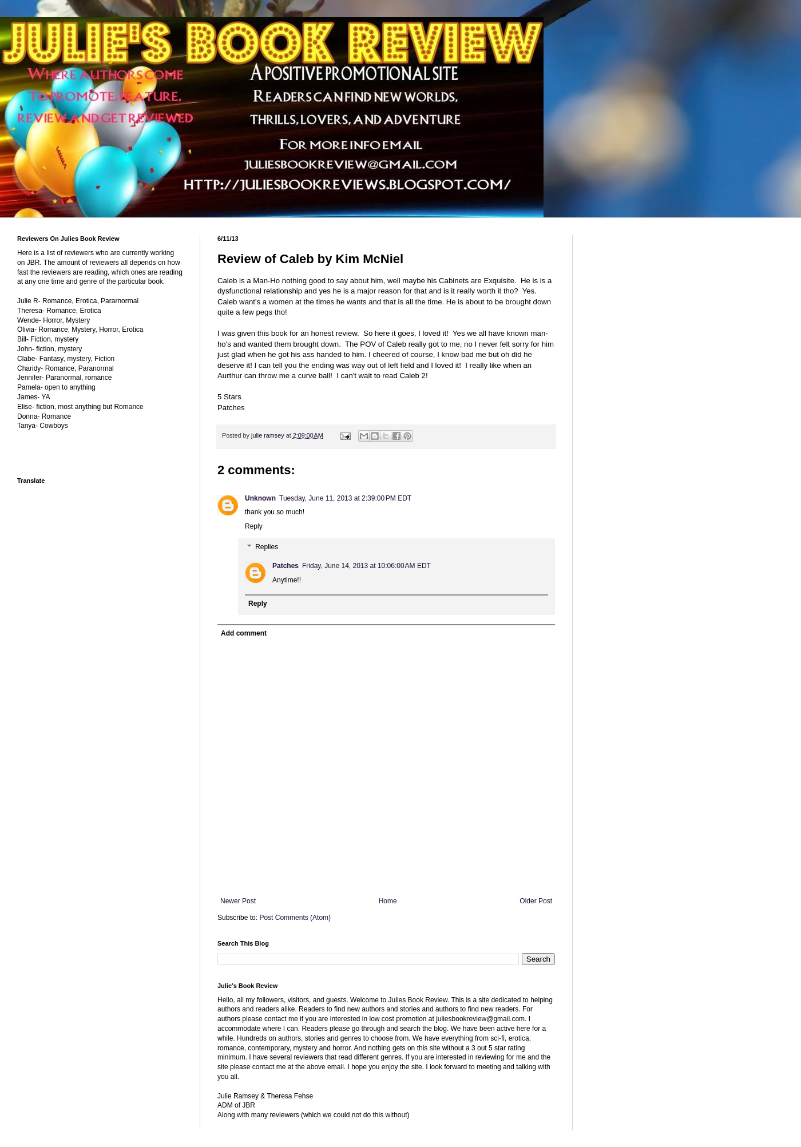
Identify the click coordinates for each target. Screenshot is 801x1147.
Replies (266, 547)
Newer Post (238, 901)
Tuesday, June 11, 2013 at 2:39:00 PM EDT (345, 498)
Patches (285, 566)
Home (388, 901)
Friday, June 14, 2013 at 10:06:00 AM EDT (366, 566)
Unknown (260, 498)
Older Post (536, 901)
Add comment (244, 633)
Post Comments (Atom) (295, 918)
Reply (254, 526)
